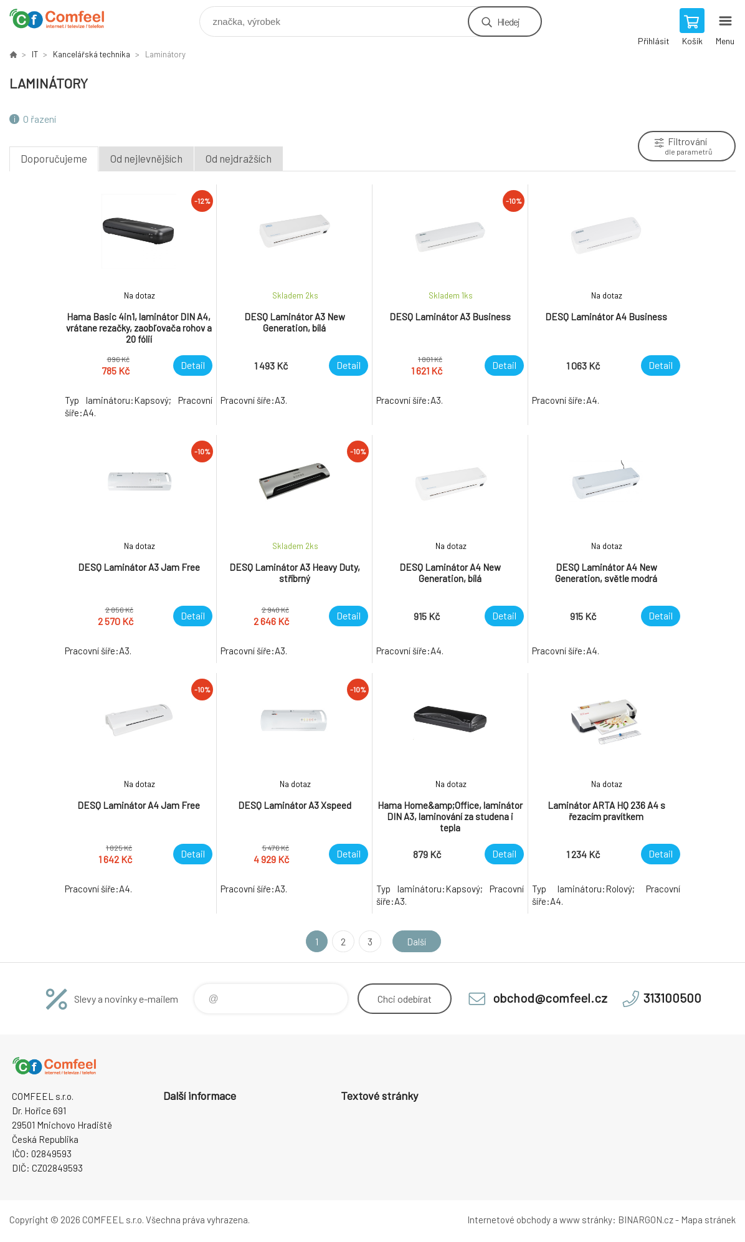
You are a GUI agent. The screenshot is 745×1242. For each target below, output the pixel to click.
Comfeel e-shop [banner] (64, 18)
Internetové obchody (509, 1219)
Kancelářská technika (91, 54)
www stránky (585, 1219)
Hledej (508, 21)
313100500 (672, 997)
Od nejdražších (239, 158)
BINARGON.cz (645, 1219)
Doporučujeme (54, 158)
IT (35, 54)
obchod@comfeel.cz (550, 997)
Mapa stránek (708, 1219)
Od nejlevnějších (146, 158)
